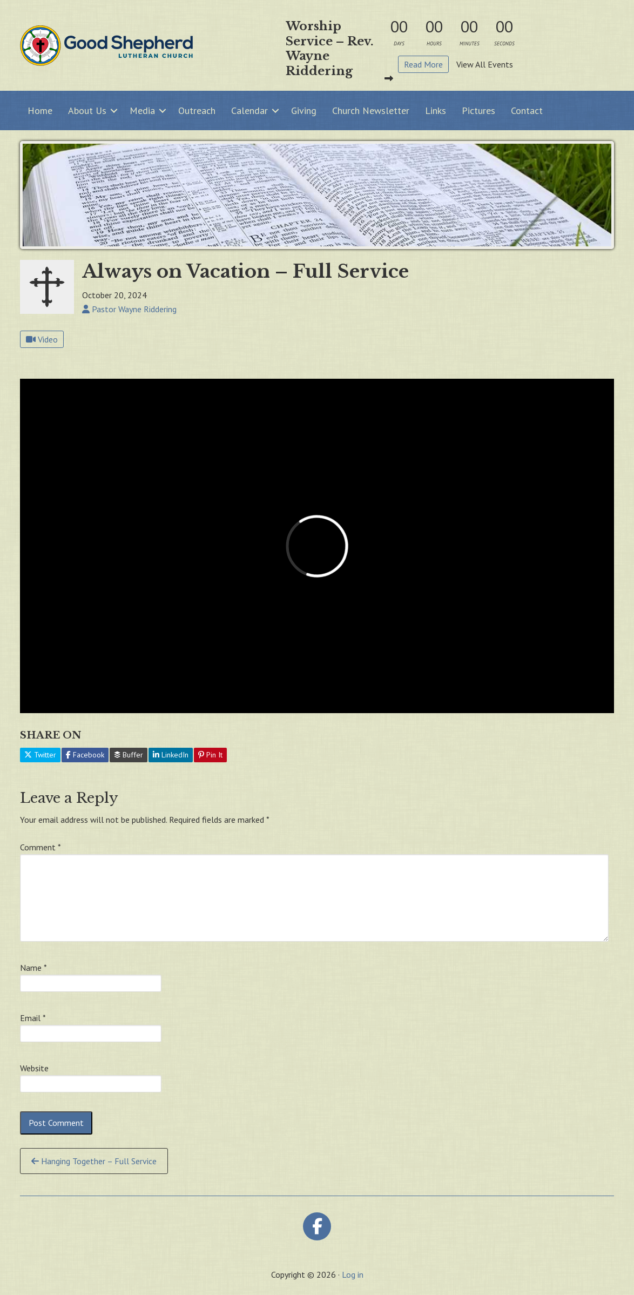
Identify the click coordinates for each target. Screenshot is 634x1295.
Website (34, 1068)
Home (40, 110)
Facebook (85, 755)
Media (142, 110)
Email (33, 1017)
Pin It (210, 755)
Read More (423, 64)
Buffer (128, 755)
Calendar (249, 110)
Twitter (40, 755)
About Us (87, 110)
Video (42, 339)
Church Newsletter (370, 110)
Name (33, 967)
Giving (303, 110)
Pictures (478, 110)
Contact (527, 110)
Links (435, 110)
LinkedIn (170, 755)
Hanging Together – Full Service (94, 1161)
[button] (114, 110)
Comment (40, 847)
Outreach (196, 110)
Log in (352, 1274)
